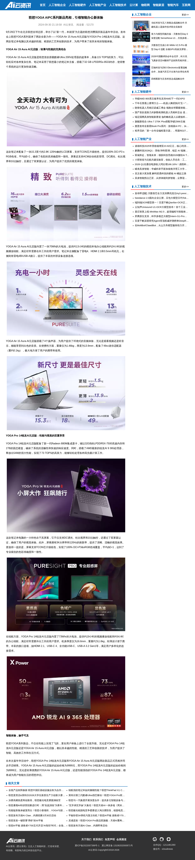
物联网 (145, 5)
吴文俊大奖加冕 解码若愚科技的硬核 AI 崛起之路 (160, 173)
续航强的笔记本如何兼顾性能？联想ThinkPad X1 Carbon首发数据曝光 (106, 790)
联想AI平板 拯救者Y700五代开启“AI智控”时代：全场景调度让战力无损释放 (48, 825)
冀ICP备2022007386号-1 (87, 845)
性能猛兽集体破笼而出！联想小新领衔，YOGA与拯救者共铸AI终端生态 (46, 810)
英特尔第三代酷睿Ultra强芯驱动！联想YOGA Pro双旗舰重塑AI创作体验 (106, 795)
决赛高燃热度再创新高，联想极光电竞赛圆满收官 (35, 800)
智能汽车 (173, 5)
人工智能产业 (97, 5)
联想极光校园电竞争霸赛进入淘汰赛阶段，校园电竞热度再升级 (102, 810)
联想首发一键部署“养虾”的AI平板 (26, 820)
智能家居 (158, 5)
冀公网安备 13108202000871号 (117, 845)
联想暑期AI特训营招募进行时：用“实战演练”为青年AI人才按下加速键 (45, 805)
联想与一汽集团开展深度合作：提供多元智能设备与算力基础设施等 (104, 800)
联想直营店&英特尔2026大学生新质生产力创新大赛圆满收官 (40, 795)
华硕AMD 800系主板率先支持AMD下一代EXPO (160, 98)
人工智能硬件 (77, 5)
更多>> (185, 14)
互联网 (186, 5)
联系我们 (98, 839)
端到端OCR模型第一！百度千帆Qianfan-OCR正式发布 (163, 202)
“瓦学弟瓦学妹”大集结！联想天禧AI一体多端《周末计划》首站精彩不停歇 (107, 805)
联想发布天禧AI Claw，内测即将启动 (88, 825)
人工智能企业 (57, 5)
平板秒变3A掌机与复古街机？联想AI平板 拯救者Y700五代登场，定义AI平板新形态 (112, 815)
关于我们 (86, 839)
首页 (42, 5)
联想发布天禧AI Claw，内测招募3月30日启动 (32, 815)
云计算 (133, 5)
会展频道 (121, 839)
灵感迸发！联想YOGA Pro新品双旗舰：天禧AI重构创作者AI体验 (102, 820)
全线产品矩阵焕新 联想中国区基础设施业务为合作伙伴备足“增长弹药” (45, 790)
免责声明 (110, 839)
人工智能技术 (117, 5)
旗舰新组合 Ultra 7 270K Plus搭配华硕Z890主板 (160, 121)
